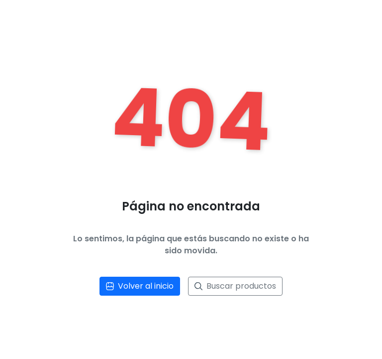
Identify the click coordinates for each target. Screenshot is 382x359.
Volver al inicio (140, 286)
